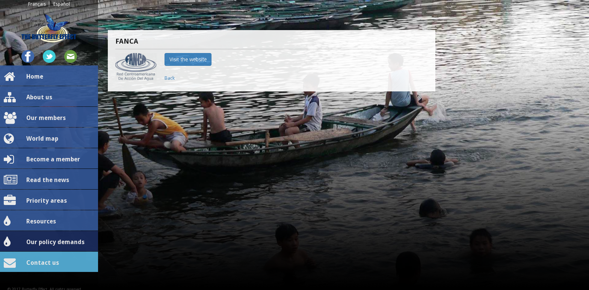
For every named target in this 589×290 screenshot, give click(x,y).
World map (31, 139)
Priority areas (35, 201)
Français (37, 4)
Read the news (36, 180)
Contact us (31, 263)
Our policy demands (44, 242)
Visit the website (188, 59)
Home (23, 77)
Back (170, 78)
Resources (30, 222)
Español (61, 4)
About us (28, 97)
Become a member (42, 159)
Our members (35, 118)
